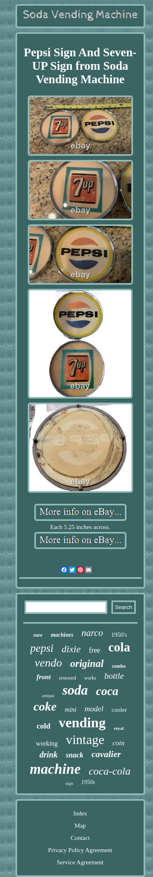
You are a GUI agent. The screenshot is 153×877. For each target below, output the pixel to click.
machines (62, 635)
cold (44, 726)
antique (48, 695)
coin (118, 743)
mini (70, 709)
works (90, 678)
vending (82, 722)
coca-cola (110, 771)
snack (74, 755)
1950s (88, 782)
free (94, 650)
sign (69, 783)
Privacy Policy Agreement (80, 850)
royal (119, 728)
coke (45, 706)
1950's (119, 634)
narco (92, 633)
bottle (114, 676)
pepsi (41, 648)
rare (37, 635)
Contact (80, 838)
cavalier (106, 754)
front (43, 677)
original (87, 663)
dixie (71, 649)
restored (67, 678)
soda (75, 690)
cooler (119, 709)
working (47, 743)
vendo (48, 662)
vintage (85, 739)
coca (107, 691)
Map (80, 825)
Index (80, 813)
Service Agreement (80, 862)
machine (55, 769)
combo (119, 666)
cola (119, 647)
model (93, 708)
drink (49, 754)
